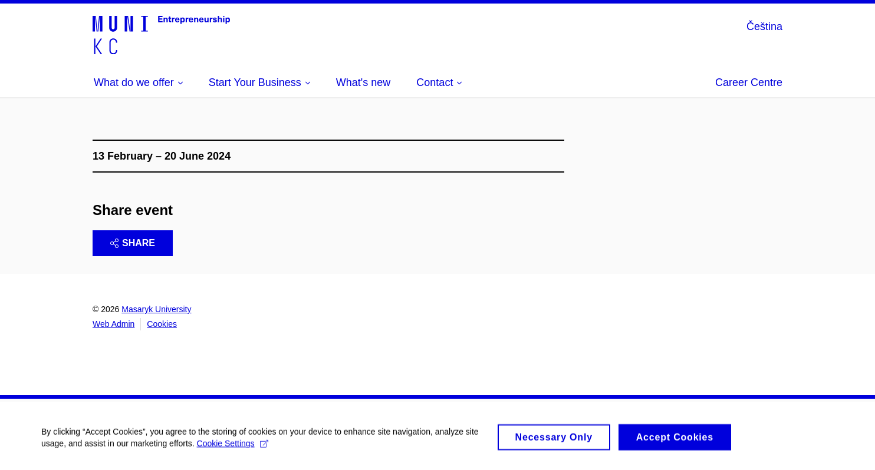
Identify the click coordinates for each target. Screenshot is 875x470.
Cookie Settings (232, 446)
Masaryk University (156, 309)
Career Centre (748, 82)
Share (132, 243)
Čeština (764, 26)
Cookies (162, 324)
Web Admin (113, 324)
